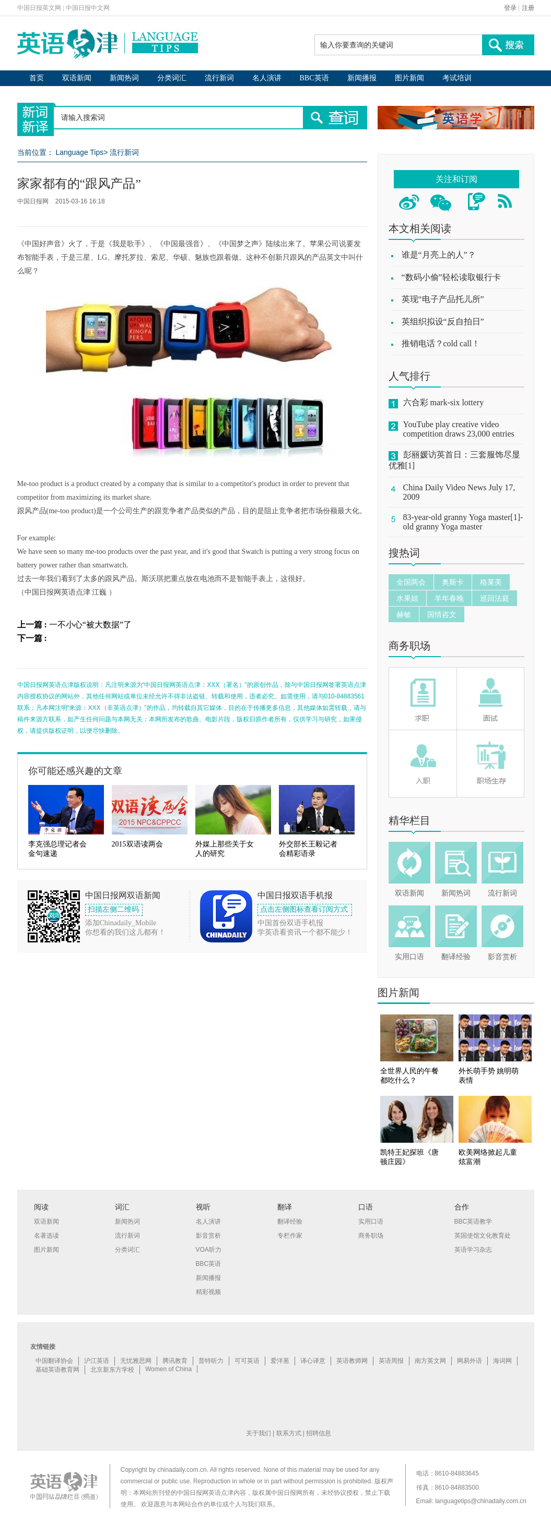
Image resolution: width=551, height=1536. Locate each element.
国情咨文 (441, 614)
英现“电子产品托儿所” (443, 299)
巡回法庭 (494, 598)
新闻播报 (362, 78)
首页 (36, 78)
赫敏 (403, 614)
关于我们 (258, 1433)
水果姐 (407, 598)
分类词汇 (171, 78)
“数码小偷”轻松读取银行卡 (451, 277)
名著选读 (46, 1235)
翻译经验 (456, 957)
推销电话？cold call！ (441, 343)
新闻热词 (124, 78)
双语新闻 (76, 78)
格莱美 (491, 582)
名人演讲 (267, 78)
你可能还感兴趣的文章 (75, 771)
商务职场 (409, 645)
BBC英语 (314, 78)
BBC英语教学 (473, 1221)
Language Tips (79, 152)
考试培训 (457, 78)
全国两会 (411, 582)
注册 (528, 7)
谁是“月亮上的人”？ (439, 254)
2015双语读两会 (137, 844)
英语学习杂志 (473, 1249)
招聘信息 (318, 1433)
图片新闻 (409, 78)
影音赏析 (502, 957)
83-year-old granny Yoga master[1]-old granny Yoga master (463, 522)
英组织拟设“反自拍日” (443, 321)
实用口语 (409, 957)
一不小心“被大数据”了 (90, 624)
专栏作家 (289, 1235)
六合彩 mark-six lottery (443, 402)
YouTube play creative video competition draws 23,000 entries (458, 429)
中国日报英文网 (39, 7)
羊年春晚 (449, 598)
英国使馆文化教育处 (482, 1235)
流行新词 (219, 78)
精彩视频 (208, 1292)
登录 (510, 7)
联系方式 (288, 1433)
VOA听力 (208, 1249)
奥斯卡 (453, 582)
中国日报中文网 (88, 7)
